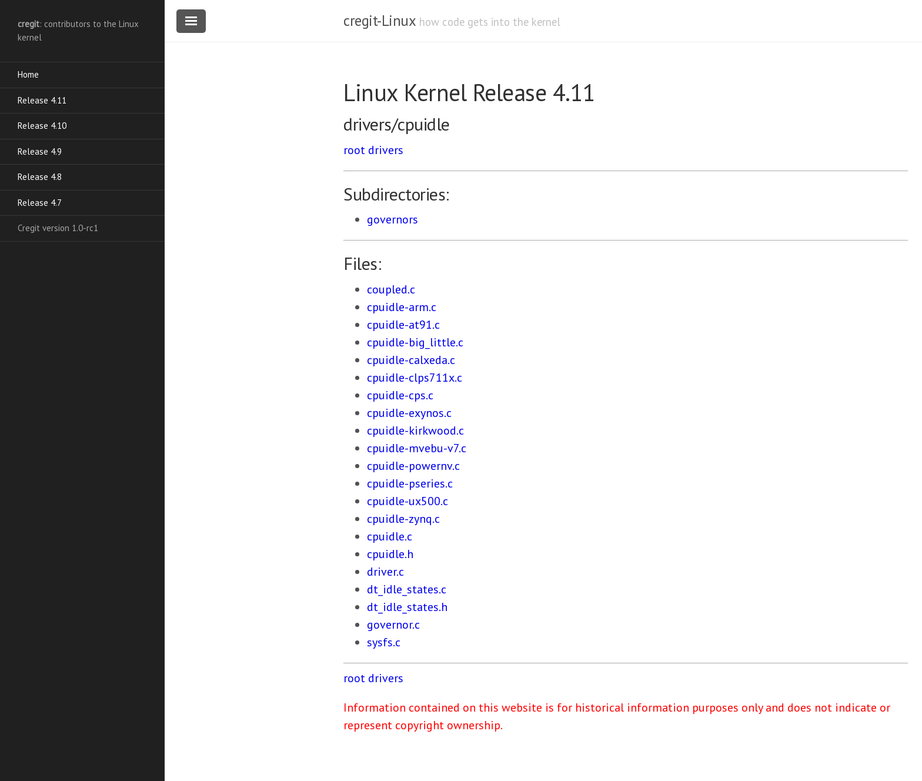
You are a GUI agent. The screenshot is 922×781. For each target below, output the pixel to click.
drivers (385, 150)
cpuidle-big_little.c (415, 342)
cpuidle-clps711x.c (414, 377)
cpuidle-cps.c (400, 395)
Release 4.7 (40, 202)
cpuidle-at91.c (403, 324)
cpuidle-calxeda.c (411, 360)
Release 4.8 (40, 176)
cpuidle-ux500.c (407, 501)
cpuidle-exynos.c (409, 412)
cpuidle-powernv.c (413, 465)
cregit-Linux (379, 20)
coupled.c (391, 289)
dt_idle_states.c (406, 589)
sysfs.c (383, 642)
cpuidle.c (389, 536)
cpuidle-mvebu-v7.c (416, 448)
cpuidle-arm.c (401, 307)
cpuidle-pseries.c (410, 483)
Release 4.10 (42, 125)
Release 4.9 (40, 151)
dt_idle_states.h (407, 607)
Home (28, 74)
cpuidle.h (390, 554)
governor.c (393, 624)
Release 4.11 (42, 100)
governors (392, 219)
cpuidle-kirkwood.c (415, 430)
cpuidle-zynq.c (403, 518)
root (354, 150)
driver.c (385, 571)
